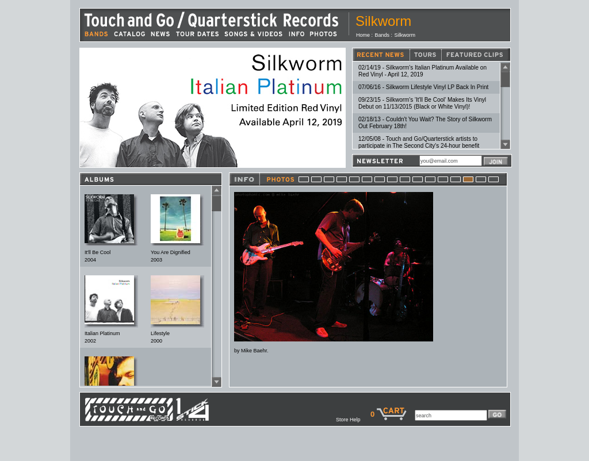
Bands (382, 35)
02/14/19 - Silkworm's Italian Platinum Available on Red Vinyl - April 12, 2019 (422, 71)
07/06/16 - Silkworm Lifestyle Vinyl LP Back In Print (423, 87)
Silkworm (405, 35)
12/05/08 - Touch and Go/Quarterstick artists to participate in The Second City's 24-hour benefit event (418, 146)
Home (363, 35)
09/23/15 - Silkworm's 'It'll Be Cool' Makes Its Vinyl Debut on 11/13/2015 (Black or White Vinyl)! (422, 103)
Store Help (353, 419)
